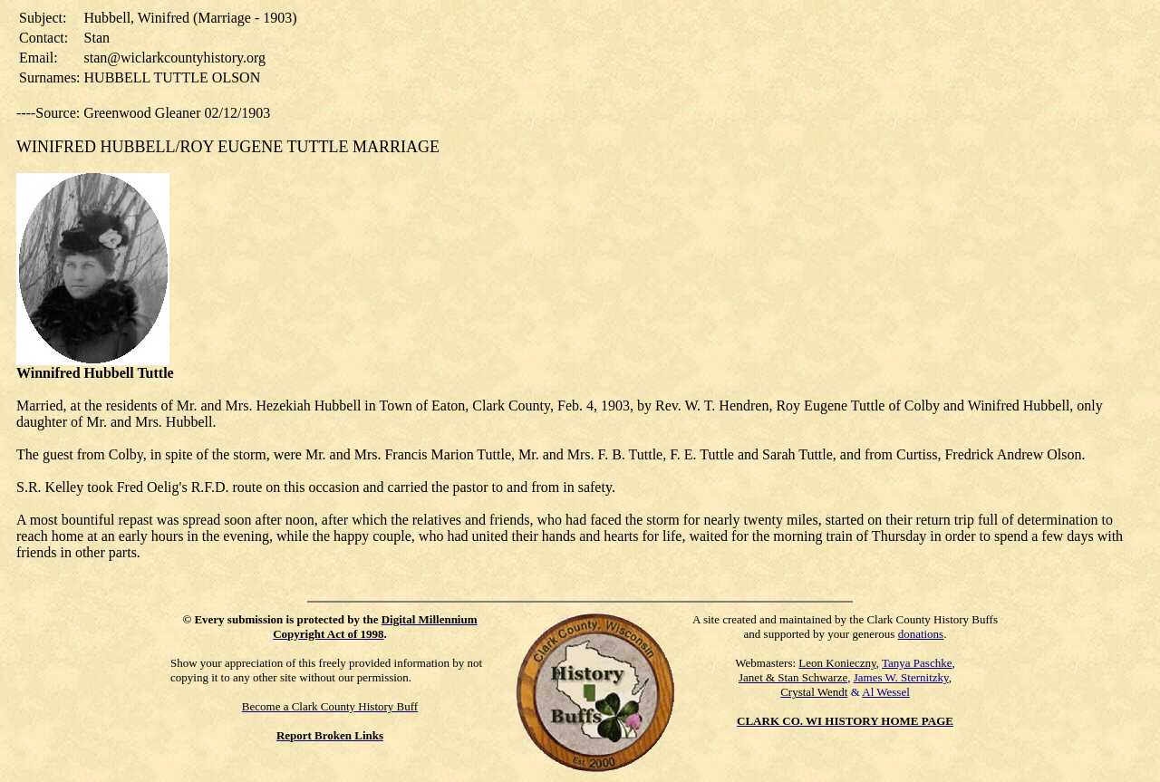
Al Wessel (886, 692)
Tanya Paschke (917, 663)
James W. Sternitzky (901, 677)
